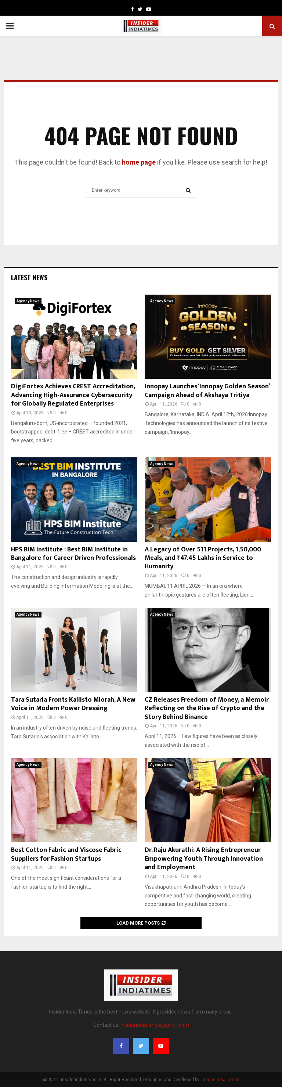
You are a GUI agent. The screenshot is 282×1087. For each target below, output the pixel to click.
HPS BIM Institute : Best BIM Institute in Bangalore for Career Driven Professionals (73, 554)
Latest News (29, 277)
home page (139, 162)
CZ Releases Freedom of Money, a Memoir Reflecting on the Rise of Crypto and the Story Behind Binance (207, 708)
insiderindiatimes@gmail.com (154, 1025)
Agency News (28, 301)
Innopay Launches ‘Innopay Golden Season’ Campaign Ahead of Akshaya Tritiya (207, 390)
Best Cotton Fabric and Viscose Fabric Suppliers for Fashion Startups (66, 854)
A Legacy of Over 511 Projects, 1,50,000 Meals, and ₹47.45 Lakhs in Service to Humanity (203, 558)
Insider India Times (219, 1079)
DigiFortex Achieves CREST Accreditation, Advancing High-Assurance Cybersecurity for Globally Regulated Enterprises (73, 395)
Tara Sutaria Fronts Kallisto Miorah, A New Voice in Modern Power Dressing (73, 704)
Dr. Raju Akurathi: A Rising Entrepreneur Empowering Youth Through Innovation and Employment (204, 859)
